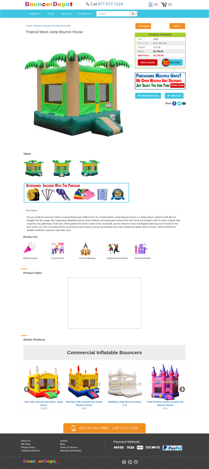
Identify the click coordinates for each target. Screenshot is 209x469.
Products (35, 13)
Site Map (25, 444)
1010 (84, 405)
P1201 (44, 405)
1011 (165, 405)
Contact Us (84, 13)
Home (29, 25)
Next (177, 26)
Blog (62, 444)
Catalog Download (30, 450)
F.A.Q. (51, 13)
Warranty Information (70, 450)
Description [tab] (31, 210)
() (153, 4)
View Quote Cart (148, 95)
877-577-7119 (110, 4)
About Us (66, 13)
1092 (124, 403)
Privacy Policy (28, 447)
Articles (64, 440)
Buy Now (173, 62)
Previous (144, 26)
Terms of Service (68, 447)
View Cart (174, 95)
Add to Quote (147, 62)
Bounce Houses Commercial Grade (52, 25)
